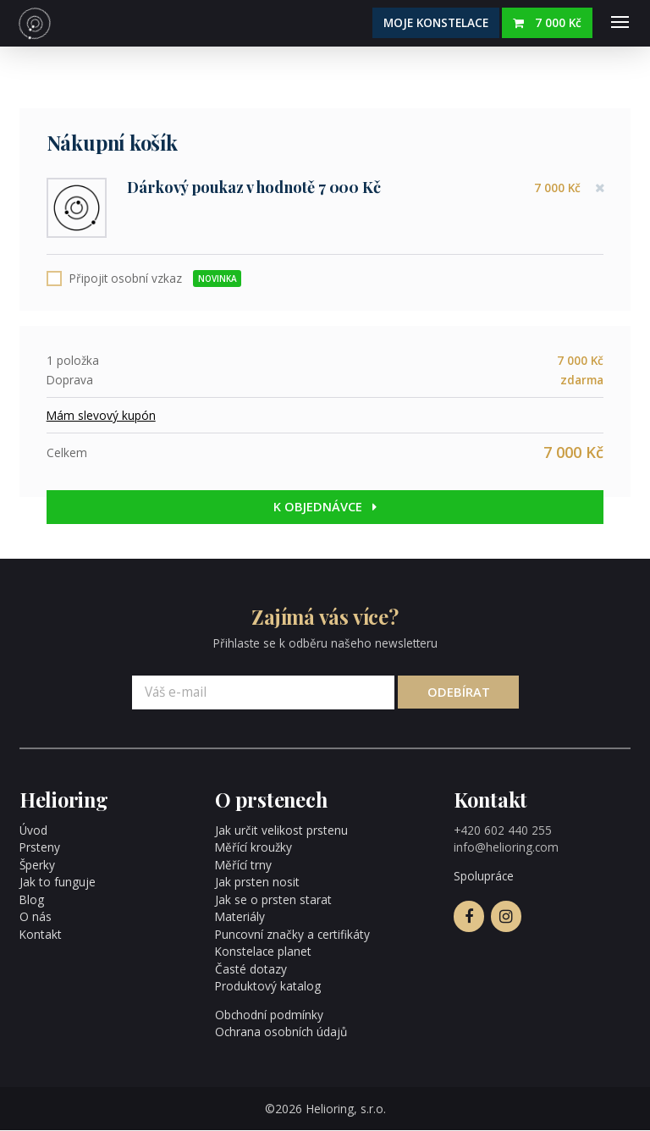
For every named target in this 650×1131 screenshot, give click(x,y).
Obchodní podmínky (269, 1015)
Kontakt (39, 935)
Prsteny (39, 849)
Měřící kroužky (253, 849)
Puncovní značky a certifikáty (291, 935)
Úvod (33, 831)
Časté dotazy (250, 970)
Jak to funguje (57, 883)
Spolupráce (484, 877)
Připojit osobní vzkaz (155, 279)
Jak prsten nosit (256, 883)
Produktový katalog (267, 987)
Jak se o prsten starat (272, 900)
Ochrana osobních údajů (281, 1033)
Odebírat (458, 693)
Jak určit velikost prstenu (280, 831)
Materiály (239, 918)
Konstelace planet (262, 953)
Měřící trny (243, 866)
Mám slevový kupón (101, 416)
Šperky (37, 866)
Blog (31, 900)
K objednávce (325, 507)
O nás (35, 918)
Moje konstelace (435, 22)
